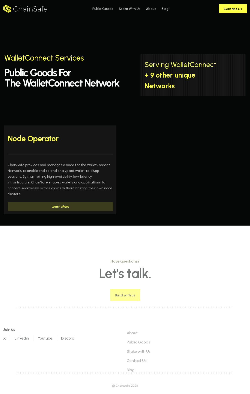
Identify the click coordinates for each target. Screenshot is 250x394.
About (132, 343)
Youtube (45, 348)
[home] (25, 9)
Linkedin (22, 348)
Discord (67, 348)
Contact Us (136, 371)
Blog (130, 380)
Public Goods (138, 352)
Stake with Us (139, 361)
